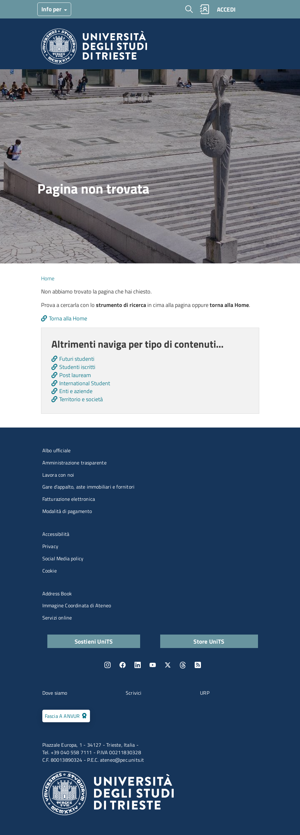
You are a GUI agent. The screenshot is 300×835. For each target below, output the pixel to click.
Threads (183, 665)
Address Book (57, 593)
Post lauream (75, 375)
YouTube (153, 665)
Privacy (50, 546)
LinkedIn (138, 665)
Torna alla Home (68, 318)
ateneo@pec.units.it (122, 760)
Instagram (108, 665)
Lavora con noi (58, 475)
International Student (84, 383)
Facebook (123, 665)
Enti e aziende (75, 391)
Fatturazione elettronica (68, 499)
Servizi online (57, 617)
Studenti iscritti (77, 367)
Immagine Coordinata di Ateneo (76, 605)
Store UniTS (208, 641)
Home (48, 278)
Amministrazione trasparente (74, 462)
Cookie (49, 570)
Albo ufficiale (56, 450)
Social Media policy (63, 558)
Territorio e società (81, 399)
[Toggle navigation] (251, 9)
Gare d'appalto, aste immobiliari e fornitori (88, 486)
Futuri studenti (76, 359)
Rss (198, 665)
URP (204, 693)
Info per (52, 8)
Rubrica (204, 9)
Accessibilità (56, 534)
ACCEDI (226, 9)
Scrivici (134, 693)
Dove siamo (54, 693)
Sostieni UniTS (94, 641)
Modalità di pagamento (67, 511)
